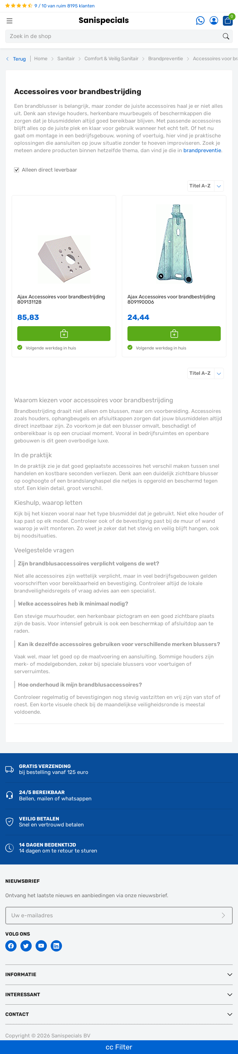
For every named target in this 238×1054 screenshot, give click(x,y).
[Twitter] (26, 945)
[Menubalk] (9, 21)
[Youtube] (41, 945)
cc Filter (119, 1047)
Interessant (22, 995)
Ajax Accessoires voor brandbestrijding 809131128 (61, 299)
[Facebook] (11, 945)
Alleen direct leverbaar (49, 169)
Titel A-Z (206, 185)
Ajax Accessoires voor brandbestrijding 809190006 (171, 299)
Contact (17, 1014)
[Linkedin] (56, 945)
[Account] (213, 21)
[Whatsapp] (200, 21)
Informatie (20, 975)
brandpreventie (202, 150)
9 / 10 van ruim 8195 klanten (50, 5)
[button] (64, 333)
